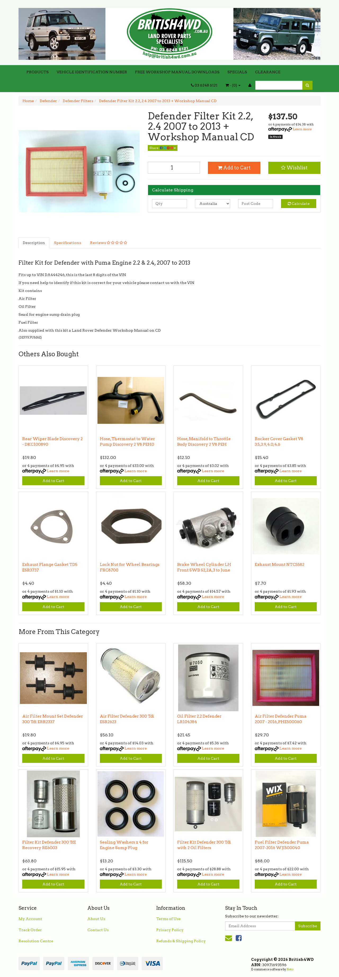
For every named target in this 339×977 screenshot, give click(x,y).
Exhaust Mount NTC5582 (279, 564)
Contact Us (98, 930)
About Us (96, 919)
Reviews (108, 243)
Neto (290, 969)
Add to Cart (234, 167)
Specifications (67, 243)
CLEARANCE (267, 72)
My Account (30, 919)
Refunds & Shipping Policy (181, 941)
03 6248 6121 (204, 85)
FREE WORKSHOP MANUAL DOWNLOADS (177, 72)
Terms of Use (168, 919)
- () (232, 85)
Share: (162, 148)
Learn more (302, 129)
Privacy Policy (170, 930)
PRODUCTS (37, 72)
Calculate (299, 203)
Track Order (30, 930)
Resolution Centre (36, 941)
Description (34, 243)
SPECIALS (237, 72)
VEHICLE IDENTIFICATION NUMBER (92, 72)
